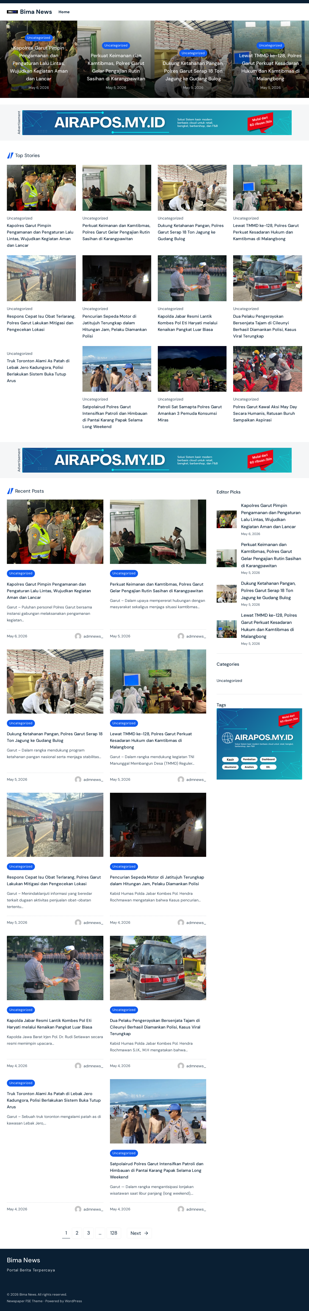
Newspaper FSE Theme (25, 1301)
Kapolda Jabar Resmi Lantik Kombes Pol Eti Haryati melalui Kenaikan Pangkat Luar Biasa (187, 323)
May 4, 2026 (120, 922)
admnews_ (93, 635)
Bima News (36, 12)
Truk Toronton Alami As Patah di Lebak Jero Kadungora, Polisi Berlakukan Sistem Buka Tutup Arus (38, 370)
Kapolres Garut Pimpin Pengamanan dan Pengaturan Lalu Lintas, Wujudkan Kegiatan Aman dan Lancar (39, 63)
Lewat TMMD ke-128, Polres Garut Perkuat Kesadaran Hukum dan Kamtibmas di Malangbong (270, 67)
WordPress (73, 1301)
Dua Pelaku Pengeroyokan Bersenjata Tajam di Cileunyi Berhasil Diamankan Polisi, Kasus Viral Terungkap (264, 326)
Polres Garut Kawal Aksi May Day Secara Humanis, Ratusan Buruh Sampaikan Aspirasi (265, 413)
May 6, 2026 (39, 87)
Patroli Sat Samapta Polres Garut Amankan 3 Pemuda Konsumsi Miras (190, 413)
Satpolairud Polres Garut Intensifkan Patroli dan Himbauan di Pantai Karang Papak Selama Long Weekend (114, 416)
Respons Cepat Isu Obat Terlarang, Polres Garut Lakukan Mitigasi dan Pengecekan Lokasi (41, 323)
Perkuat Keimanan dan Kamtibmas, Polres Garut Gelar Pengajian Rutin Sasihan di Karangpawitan (116, 67)
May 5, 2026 (116, 87)
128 (113, 1233)
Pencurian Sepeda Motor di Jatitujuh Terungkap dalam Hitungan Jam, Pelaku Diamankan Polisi (114, 326)
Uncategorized (38, 37)
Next (139, 1233)
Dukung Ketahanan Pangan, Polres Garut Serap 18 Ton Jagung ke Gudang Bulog (193, 71)
